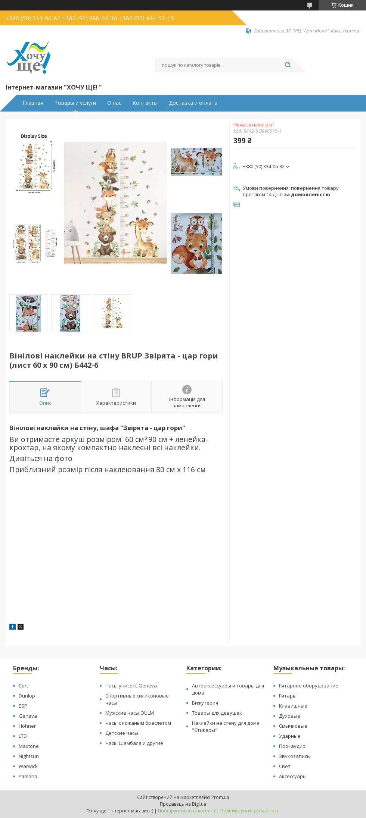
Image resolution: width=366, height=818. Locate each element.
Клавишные (293, 705)
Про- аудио (292, 746)
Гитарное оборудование (308, 685)
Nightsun (29, 756)
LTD (23, 736)
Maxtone (29, 746)
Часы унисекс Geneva (131, 685)
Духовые (289, 715)
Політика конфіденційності (250, 811)
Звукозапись (294, 756)
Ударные (290, 736)
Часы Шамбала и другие (134, 743)
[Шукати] (287, 65)
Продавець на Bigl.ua (183, 804)
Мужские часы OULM (129, 712)
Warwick (28, 766)
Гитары (288, 695)
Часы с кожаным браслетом (138, 723)
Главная (32, 103)
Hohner (27, 726)
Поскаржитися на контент (186, 811)
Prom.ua (220, 797)
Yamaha (28, 776)
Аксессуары (293, 776)
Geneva (28, 715)
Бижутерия (205, 702)
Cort (23, 685)
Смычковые (293, 726)
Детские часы (121, 733)
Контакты (145, 103)
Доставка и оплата (193, 103)
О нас (114, 103)
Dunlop (27, 695)
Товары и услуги (75, 103)
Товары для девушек (217, 712)
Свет (285, 766)
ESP (23, 705)
